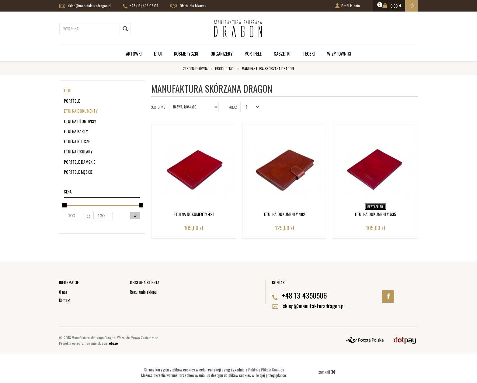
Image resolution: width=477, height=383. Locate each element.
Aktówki (134, 53)
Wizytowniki (339, 53)
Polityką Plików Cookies (266, 370)
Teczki (309, 53)
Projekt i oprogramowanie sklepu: (88, 343)
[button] (135, 215)
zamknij (327, 372)
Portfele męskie (78, 172)
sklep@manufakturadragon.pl (85, 6)
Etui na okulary (78, 151)
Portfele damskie (79, 162)
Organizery (221, 53)
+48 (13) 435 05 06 (140, 6)
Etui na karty (76, 131)
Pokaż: (233, 107)
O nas (63, 292)
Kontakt (65, 300)
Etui (158, 53)
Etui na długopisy (80, 121)
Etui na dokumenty (81, 111)
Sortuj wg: (158, 107)
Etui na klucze (77, 141)
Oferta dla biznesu (188, 6)
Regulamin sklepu (143, 292)
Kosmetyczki (186, 53)
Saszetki (282, 53)
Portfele (253, 53)
